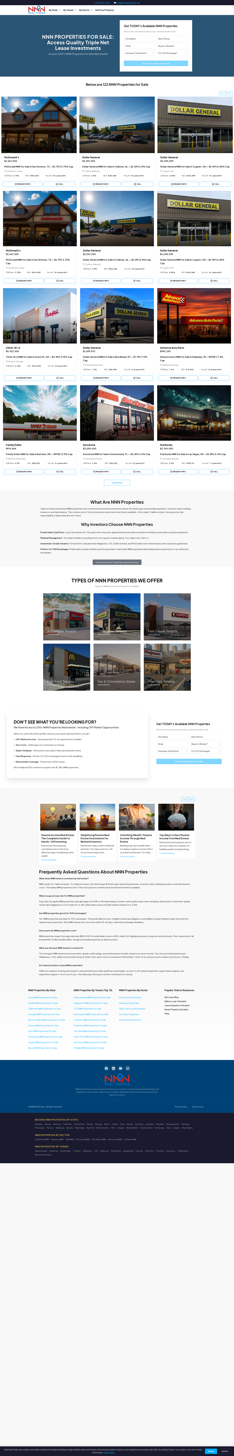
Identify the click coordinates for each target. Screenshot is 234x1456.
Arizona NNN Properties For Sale (43, 1025)
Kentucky (139, 1124)
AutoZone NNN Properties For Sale (90, 1042)
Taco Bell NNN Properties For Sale (90, 1031)
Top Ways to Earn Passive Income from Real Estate (174, 836)
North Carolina (102, 1128)
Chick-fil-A (149, 1151)
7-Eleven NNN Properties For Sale (90, 1020)
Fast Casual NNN (83, 1139)
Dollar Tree (53, 1151)
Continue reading (48, 859)
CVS (96, 1151)
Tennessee (159, 1128)
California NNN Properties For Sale (44, 1008)
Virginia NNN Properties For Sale (43, 1042)
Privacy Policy (181, 1106)
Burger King (128, 1151)
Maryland (160, 1124)
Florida (90, 1124)
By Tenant (70, 10)
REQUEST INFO (22, 184)
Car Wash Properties (129, 1014)
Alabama (39, 1124)
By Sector (86, 10)
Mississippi (39, 1128)
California (67, 1124)
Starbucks (104, 1151)
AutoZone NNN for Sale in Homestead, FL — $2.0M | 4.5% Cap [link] (116, 454)
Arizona (48, 1124)
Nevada (69, 1128)
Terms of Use (197, 1106)
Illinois (107, 1124)
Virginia (176, 1128)
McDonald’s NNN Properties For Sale (91, 1014)
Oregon (121, 1128)
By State (55, 10)
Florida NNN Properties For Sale (43, 1003)
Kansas (130, 1124)
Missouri (50, 1128)
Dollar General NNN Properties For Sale (92, 997)
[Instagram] (127, 1068)
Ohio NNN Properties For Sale (42, 1031)
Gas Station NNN (99, 1139)
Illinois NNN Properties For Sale (42, 1048)
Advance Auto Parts (43, 1155)
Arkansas (57, 1124)
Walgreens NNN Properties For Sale (90, 1003)
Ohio (113, 1128)
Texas (168, 1128)
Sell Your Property (104, 10)
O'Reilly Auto (182, 1151)
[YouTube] (120, 1068)
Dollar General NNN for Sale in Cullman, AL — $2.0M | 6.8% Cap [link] (116, 166)
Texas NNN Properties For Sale (42, 997)
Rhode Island (132, 1128)
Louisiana (149, 1124)
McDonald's (116, 1151)
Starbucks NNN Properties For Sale (90, 1025)
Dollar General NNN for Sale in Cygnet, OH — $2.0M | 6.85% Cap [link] (195, 166)
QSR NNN (69, 1139)
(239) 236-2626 (100, 2)
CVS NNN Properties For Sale (87, 1008)
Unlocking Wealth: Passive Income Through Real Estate (136, 838)
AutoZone (170, 1151)
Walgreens (87, 1151)
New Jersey (79, 1128)
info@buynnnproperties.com (129, 2)
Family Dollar (65, 1151)
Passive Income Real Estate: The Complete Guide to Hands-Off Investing (58, 838)
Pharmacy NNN (57, 1139)
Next (229, 93)
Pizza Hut (160, 1151)
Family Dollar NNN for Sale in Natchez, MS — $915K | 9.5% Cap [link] (39, 454)
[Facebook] (106, 1068)
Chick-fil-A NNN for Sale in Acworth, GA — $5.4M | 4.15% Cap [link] (39, 356)
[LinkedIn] (113, 1068)
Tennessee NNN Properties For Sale (45, 1036)
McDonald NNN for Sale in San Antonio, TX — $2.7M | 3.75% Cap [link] (38, 166)
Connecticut (79, 1124)
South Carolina (146, 1128)
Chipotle (139, 1151)
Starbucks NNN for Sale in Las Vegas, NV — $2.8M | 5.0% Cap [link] (193, 454)
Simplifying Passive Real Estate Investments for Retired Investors (95, 838)
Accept (211, 1451)
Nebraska (60, 1128)
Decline (225, 1451)
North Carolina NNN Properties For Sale (46, 1020)
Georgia (98, 1124)
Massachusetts (172, 1124)
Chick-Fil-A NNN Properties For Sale (91, 1036)
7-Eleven (77, 1151)
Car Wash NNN (130, 1139)
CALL (59, 184)
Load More (117, 482)
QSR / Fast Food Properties (132, 1008)
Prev (222, 93)
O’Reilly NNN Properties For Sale (89, 1048)
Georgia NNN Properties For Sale (43, 1014)
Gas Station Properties (130, 1020)
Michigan (185, 1124)
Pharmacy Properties (129, 1003)
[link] (39, 125)
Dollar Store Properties (130, 997)
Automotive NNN (115, 1139)
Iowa (122, 1124)
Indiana (115, 1124)
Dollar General (41, 1151)
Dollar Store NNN (42, 1139)
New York (90, 1128)
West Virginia (187, 1128)
